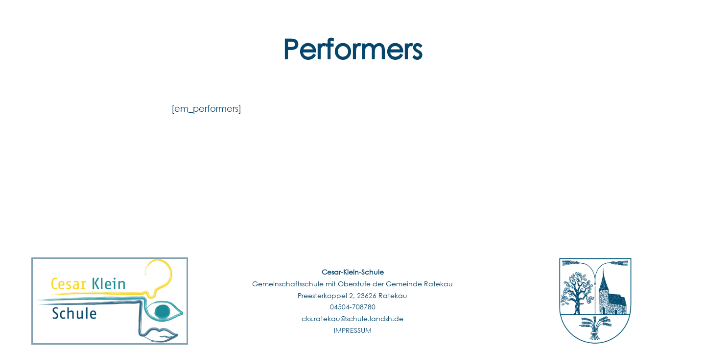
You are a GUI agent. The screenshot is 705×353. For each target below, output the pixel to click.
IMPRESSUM (353, 330)
